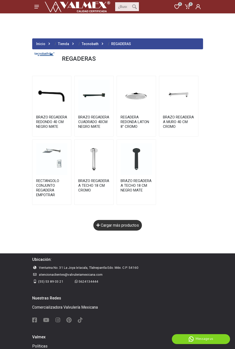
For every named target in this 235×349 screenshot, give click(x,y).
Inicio (40, 44)
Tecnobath (90, 44)
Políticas (40, 346)
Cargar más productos (117, 225)
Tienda (63, 44)
